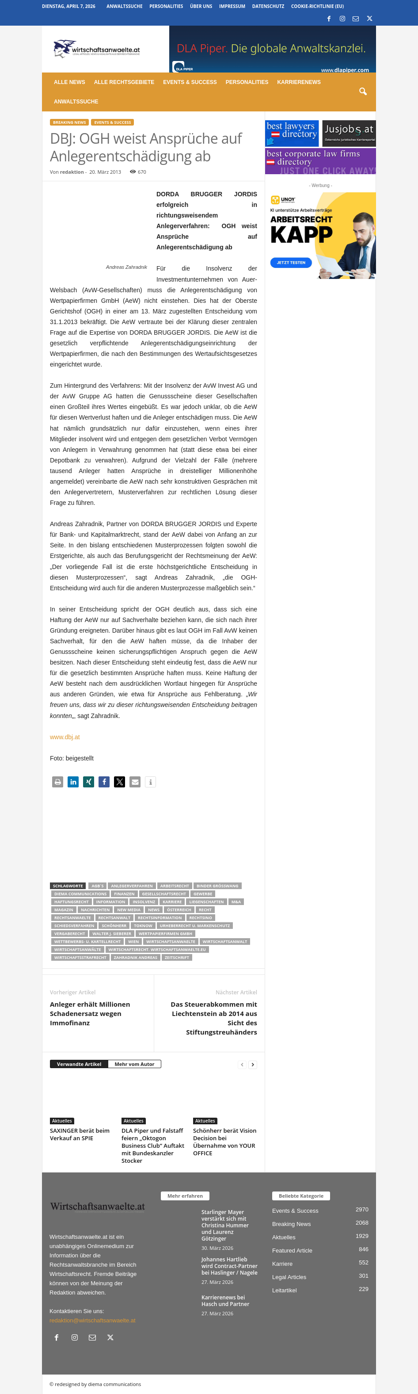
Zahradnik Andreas (135, 957)
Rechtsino (201, 917)
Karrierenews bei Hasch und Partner (225, 1301)
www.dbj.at (65, 737)
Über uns (201, 6)
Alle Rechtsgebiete (124, 82)
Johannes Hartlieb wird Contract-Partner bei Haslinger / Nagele (229, 1266)
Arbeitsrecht (174, 886)
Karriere (172, 902)
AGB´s (97, 886)
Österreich (179, 910)
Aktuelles (62, 1121)
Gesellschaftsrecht (164, 894)
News (154, 910)
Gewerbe (203, 894)
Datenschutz (268, 6)
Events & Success (190, 82)
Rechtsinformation (160, 917)
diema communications (80, 894)
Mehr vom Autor (134, 1064)
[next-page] (252, 1064)
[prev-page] (242, 1064)
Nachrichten (95, 910)
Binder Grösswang (218, 886)
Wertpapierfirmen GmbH (165, 933)
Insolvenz (144, 902)
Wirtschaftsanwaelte (170, 941)
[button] (362, 92)
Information (110, 902)
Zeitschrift (177, 957)
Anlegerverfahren (131, 886)
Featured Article (292, 1250)
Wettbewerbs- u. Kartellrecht (87, 941)
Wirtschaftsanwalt (225, 941)
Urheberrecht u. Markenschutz (195, 925)
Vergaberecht (69, 933)
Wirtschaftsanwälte (77, 949)
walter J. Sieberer (111, 933)
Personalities (166, 6)
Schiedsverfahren (74, 925)
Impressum (232, 6)
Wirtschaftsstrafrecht (80, 957)
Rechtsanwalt (115, 917)
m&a (236, 902)
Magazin (63, 910)
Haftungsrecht (71, 902)
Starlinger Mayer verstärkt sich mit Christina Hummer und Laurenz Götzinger (225, 1225)
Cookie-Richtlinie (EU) (317, 6)
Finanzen (124, 894)
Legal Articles (289, 1277)
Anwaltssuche (124, 6)
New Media (129, 910)
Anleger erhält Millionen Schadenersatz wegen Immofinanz (90, 1013)
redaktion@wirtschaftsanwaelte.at (92, 1320)
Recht (205, 910)
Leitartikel (284, 1290)
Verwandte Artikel (79, 1064)
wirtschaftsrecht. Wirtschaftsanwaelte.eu (157, 949)
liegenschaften (206, 902)
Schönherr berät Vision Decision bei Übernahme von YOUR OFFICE (225, 1142)
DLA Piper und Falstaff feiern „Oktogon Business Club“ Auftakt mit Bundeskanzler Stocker (153, 1146)
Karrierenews (299, 82)
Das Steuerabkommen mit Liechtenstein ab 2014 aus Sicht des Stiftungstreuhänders (214, 1018)
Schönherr (114, 925)
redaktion (72, 171)
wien (133, 941)
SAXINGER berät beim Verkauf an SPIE (80, 1134)
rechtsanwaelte (72, 917)
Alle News (69, 82)
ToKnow (143, 925)
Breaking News (69, 122)
